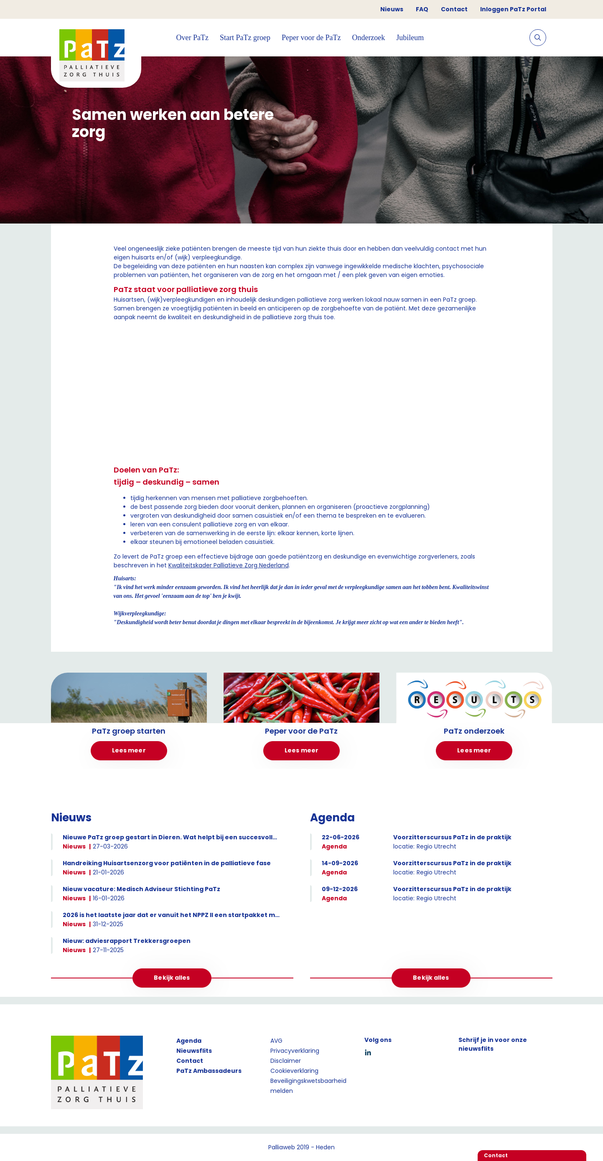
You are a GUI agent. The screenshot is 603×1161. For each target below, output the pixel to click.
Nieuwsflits (194, 1051)
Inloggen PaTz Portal (513, 9)
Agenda (188, 1041)
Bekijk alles (172, 977)
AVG (276, 1041)
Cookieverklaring (294, 1071)
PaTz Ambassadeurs (209, 1071)
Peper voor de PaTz (311, 37)
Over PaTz (192, 37)
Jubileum (410, 37)
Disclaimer (285, 1061)
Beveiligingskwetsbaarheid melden (308, 1086)
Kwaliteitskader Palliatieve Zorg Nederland (228, 565)
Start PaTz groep (245, 37)
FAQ (422, 9)
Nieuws (391, 9)
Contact (454, 9)
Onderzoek (368, 37)
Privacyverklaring (294, 1051)
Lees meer (129, 750)
